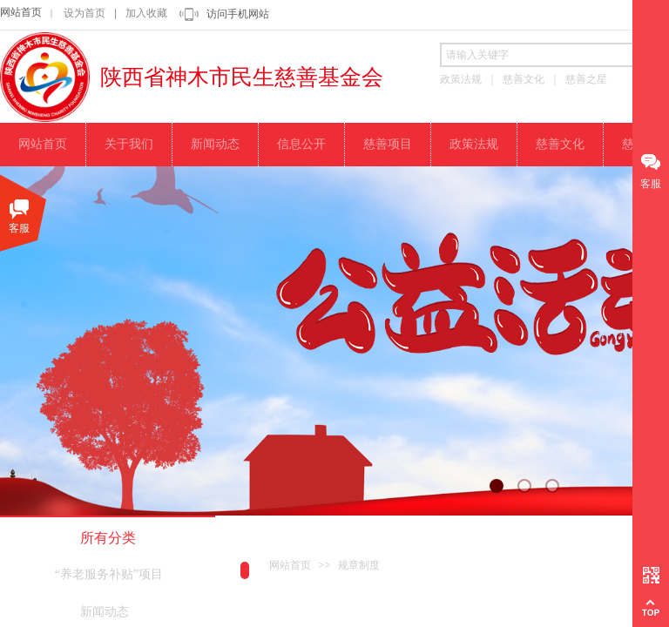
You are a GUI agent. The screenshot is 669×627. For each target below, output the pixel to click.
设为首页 (84, 13)
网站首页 (21, 12)
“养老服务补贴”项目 (109, 574)
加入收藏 (146, 13)
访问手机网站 (237, 14)
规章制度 (359, 565)
